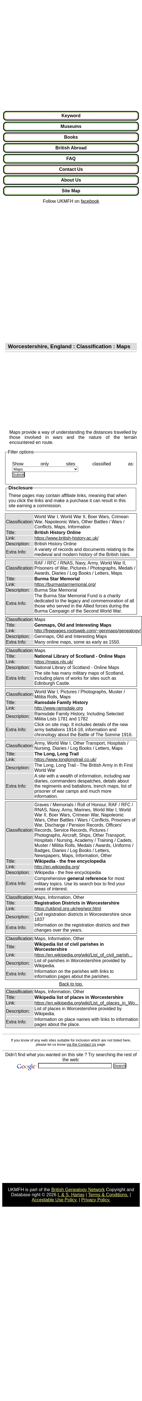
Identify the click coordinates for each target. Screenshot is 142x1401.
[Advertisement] (53, 55)
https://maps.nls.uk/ (53, 661)
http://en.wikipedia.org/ (57, 866)
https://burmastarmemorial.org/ (65, 584)
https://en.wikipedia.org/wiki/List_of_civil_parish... (83, 955)
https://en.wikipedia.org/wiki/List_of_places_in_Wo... (86, 1003)
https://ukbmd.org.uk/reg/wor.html (67, 908)
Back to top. (71, 984)
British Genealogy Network (78, 1189)
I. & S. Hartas (71, 1194)
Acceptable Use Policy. (54, 1199)
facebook (90, 201)
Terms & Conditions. (108, 1194)
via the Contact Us (81, 1044)
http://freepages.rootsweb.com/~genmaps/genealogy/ (87, 630)
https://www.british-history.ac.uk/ (66, 538)
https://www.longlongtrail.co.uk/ (65, 759)
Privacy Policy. (95, 1199)
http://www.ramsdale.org (58, 708)
